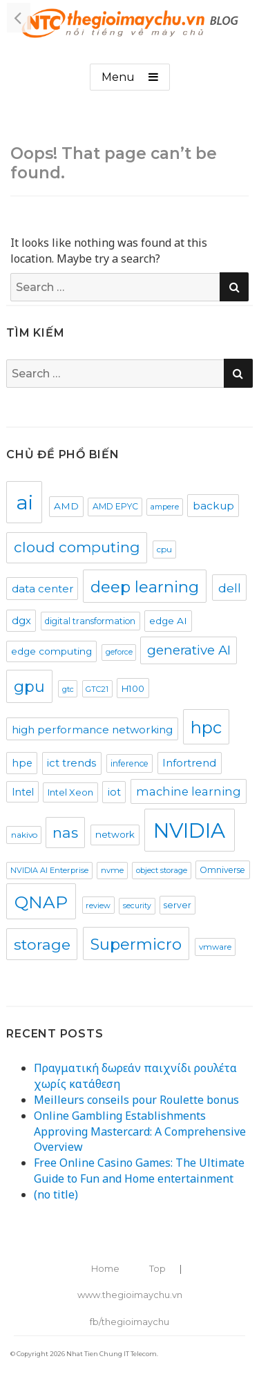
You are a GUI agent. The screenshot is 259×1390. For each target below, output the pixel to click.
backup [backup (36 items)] (213, 505)
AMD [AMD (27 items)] (66, 505)
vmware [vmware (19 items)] (215, 947)
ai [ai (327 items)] (24, 502)
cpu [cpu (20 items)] (164, 549)
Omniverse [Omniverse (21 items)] (222, 870)
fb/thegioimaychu (129, 1321)
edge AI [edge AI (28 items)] (168, 620)
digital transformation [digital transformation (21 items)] (90, 621)
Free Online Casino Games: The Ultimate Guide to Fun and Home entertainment (139, 1170)
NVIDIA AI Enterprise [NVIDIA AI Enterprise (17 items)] (49, 870)
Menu (118, 77)
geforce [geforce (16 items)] (119, 652)
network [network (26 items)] (115, 834)
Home (105, 1268)
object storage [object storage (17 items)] (161, 870)
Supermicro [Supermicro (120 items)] (136, 944)
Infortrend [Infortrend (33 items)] (189, 763)
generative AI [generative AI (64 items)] (189, 650)
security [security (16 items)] (137, 905)
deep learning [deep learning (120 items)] (144, 587)
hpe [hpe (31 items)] (22, 763)
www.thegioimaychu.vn (129, 1294)
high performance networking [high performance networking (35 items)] (92, 729)
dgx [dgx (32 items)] (21, 620)
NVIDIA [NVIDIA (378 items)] (189, 830)
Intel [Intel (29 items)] (23, 792)
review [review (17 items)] (98, 905)
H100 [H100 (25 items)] (133, 688)
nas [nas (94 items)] (65, 832)
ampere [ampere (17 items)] (165, 506)
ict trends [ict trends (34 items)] (71, 763)
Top (157, 1268)
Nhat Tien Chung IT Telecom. (112, 1354)
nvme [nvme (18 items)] (112, 870)
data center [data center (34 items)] (42, 589)
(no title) (56, 1194)
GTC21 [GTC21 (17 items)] (97, 689)
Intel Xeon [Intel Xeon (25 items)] (70, 792)
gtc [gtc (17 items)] (68, 689)
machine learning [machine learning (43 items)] (188, 791)
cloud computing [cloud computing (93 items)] (77, 547)
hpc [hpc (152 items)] (206, 727)
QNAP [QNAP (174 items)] (41, 902)
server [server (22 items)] (177, 905)
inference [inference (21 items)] (129, 763)
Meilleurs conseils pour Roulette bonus (136, 1099)
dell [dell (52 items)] (229, 588)
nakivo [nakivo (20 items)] (24, 834)
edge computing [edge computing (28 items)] (51, 651)
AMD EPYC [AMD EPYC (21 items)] (115, 506)
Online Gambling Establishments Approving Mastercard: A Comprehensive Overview (140, 1131)
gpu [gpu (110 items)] (29, 686)
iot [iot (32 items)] (114, 792)
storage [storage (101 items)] (42, 944)
